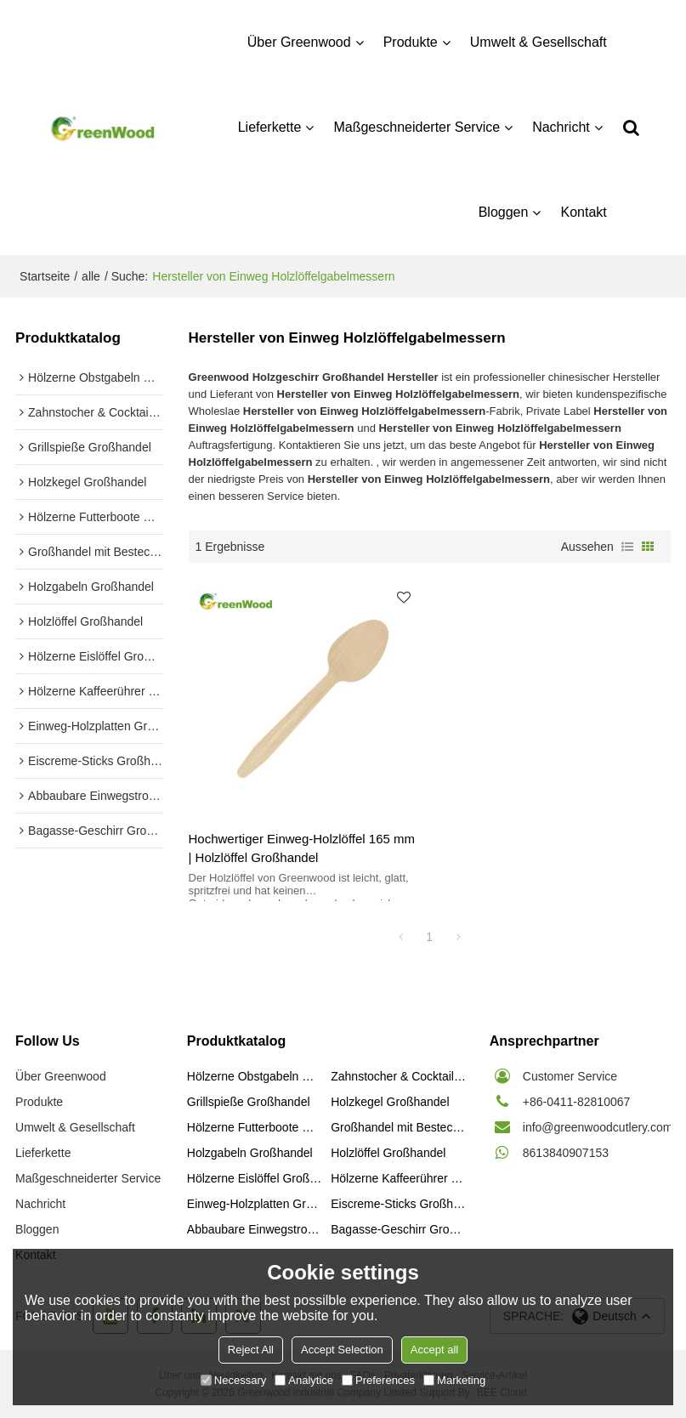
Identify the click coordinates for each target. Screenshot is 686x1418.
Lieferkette (270, 127)
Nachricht (561, 127)
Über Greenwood (299, 42)
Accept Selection (342, 1349)
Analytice (304, 1380)
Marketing (454, 1380)
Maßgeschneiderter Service (416, 127)
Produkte (410, 42)
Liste (627, 546)
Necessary (233, 1380)
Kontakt (583, 212)
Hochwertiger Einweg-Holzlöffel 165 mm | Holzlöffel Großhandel (302, 848)
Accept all (434, 1349)
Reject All (251, 1349)
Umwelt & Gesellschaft (538, 42)
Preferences (378, 1380)
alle (91, 276)
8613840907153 (566, 1153)
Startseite (45, 276)
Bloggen (504, 212)
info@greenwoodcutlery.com (598, 1127)
